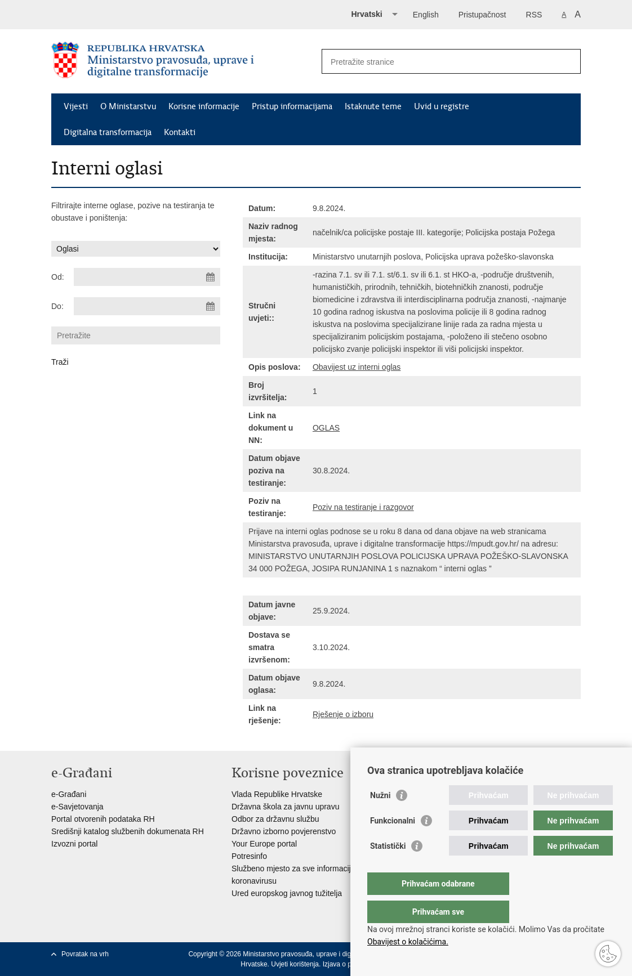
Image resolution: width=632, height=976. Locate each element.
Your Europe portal (264, 843)
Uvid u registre (441, 106)
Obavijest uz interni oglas (356, 366)
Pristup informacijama (292, 106)
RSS (534, 14)
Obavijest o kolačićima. (407, 941)
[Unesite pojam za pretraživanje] (439, 61)
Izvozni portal (74, 843)
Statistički (388, 868)
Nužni (380, 817)
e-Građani (68, 794)
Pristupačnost (482, 14)
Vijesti (76, 106)
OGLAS (326, 427)
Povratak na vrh (85, 954)
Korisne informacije (203, 106)
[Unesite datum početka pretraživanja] (147, 277)
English (426, 14)
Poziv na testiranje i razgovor (363, 507)
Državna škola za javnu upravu (285, 806)
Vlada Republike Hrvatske (277, 794)
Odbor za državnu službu (275, 818)
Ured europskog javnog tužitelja (287, 893)
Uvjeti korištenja (295, 964)
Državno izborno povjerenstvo (284, 831)
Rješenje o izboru (343, 714)
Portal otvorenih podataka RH (103, 818)
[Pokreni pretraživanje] (567, 61)
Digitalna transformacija (108, 132)
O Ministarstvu (128, 106)
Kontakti (179, 132)
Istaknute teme (373, 106)
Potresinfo (249, 856)
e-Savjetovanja (77, 806)
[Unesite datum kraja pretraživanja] (147, 306)
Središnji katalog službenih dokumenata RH (127, 831)
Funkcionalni (392, 843)
